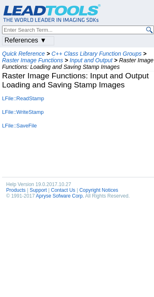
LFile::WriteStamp (23, 112)
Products (15, 190)
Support (38, 190)
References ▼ (25, 40)
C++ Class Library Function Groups (96, 53)
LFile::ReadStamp (23, 98)
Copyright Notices (98, 190)
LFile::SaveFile (19, 126)
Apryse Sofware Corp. (60, 196)
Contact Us (63, 190)
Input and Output (91, 60)
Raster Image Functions (32, 60)
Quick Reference (23, 53)
